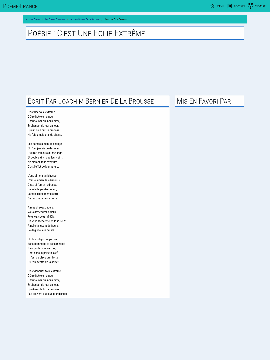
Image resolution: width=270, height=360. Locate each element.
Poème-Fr (20, 6)
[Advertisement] (135, 67)
